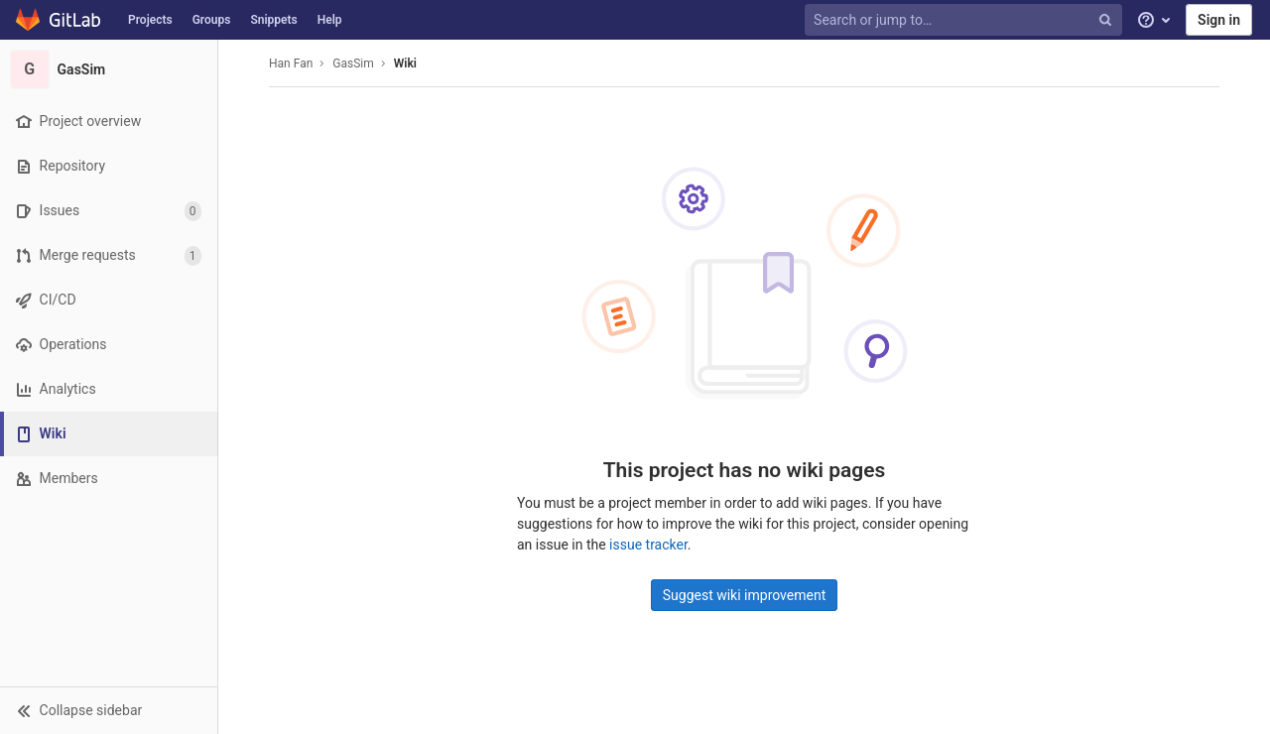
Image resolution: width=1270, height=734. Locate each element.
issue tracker (648, 544)
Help (330, 20)
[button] (108, 710)
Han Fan (291, 63)
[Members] (108, 478)
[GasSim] (109, 69)
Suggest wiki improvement (744, 595)
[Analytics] (108, 389)
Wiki (405, 63)
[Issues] (108, 210)
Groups (211, 20)
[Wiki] (110, 434)
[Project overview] (108, 121)
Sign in (1219, 20)
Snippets (273, 20)
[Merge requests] (108, 255)
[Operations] (108, 344)
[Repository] (108, 166)
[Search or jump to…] (965, 20)
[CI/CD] (108, 300)
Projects (150, 20)
